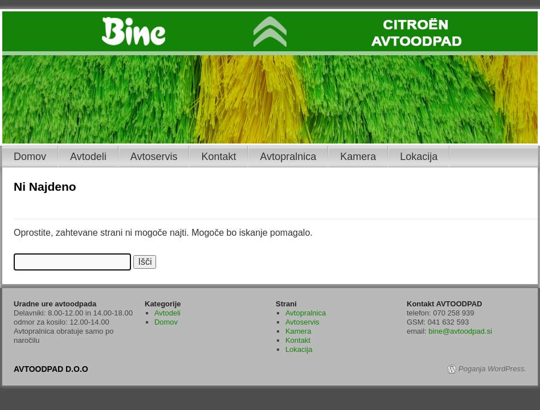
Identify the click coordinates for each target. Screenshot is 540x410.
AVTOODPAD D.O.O (51, 369)
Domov (30, 156)
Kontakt (218, 156)
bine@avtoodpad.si (460, 331)
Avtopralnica (288, 156)
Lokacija (418, 156)
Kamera (358, 156)
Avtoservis (154, 156)
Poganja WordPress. (492, 368)
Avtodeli (88, 156)
